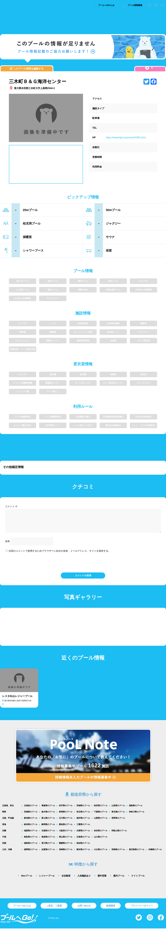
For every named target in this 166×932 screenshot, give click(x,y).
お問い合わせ (84, 909)
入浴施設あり (84, 879)
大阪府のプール (65, 834)
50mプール (26, 879)
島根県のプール (48, 840)
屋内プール (118, 879)
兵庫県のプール (83, 834)
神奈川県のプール (136, 815)
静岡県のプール (48, 828)
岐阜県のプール (30, 828)
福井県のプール (83, 821)
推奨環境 (110, 909)
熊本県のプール (83, 853)
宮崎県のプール (118, 853)
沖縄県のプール (155, 853)
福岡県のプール (30, 853)
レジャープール (47, 879)
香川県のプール (48, 846)
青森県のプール (48, 809)
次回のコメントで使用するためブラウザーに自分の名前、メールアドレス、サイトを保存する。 (60, 554)
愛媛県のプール (65, 846)
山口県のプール (100, 840)
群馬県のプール (65, 815)
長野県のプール (118, 821)
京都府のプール (48, 834)
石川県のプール (65, 821)
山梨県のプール (100, 821)
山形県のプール (118, 809)
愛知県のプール (65, 828)
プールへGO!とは (103, 5)
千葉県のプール (100, 815)
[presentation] (83, 566)
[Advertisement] (83, 21)
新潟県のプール (30, 821)
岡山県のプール (65, 840)
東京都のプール (118, 815)
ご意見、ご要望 (54, 909)
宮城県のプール (83, 809)
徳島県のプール (30, 846)
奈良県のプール (100, 834)
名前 (7, 545)
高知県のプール (83, 846)
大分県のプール (100, 853)
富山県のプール (48, 821)
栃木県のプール (48, 815)
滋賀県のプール (30, 834)
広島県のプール (83, 840)
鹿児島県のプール (136, 853)
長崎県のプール (65, 853)
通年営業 (102, 879)
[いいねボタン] (147, 68)
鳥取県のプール (30, 840)
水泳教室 (66, 879)
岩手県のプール (65, 809)
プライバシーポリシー (142, 909)
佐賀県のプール (48, 853)
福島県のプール (135, 809)
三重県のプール (83, 828)
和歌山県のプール (119, 834)
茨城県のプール (30, 815)
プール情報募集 (132, 5)
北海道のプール (30, 809)
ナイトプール (138, 879)
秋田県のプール (100, 809)
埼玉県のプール (83, 815)
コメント (11, 506)
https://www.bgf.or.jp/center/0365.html (126, 137)
